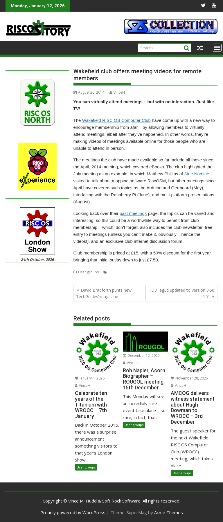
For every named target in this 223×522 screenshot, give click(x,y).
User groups (88, 272)
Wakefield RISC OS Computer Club (116, 120)
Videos (124, 272)
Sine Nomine (196, 173)
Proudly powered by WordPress (72, 512)
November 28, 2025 (189, 378)
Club (112, 272)
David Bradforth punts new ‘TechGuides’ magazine (103, 293)
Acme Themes (168, 512)
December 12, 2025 (141, 355)
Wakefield (140, 272)
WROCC (156, 272)
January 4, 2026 (90, 378)
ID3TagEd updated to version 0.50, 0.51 (182, 293)
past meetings (133, 213)
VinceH (117, 92)
